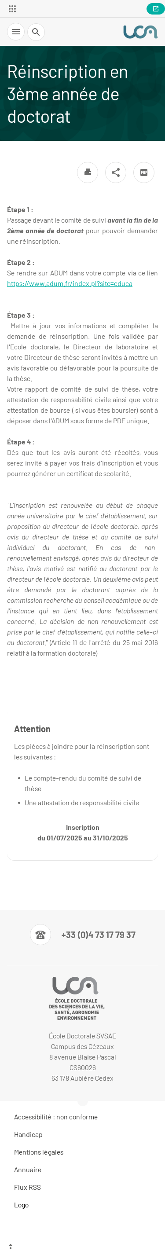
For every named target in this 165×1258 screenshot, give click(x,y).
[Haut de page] (82, 1247)
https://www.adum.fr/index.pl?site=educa (69, 283)
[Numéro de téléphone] (83, 934)
